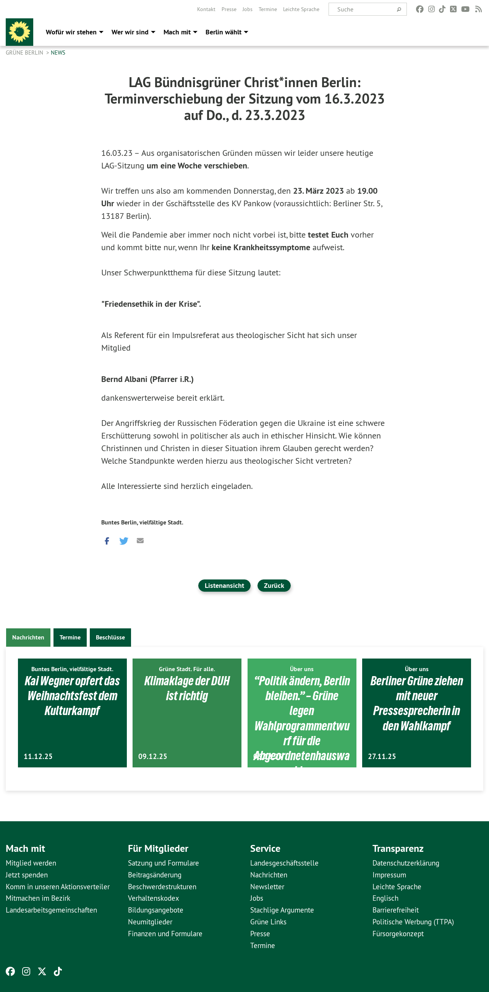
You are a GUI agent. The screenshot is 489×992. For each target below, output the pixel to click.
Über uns (302, 669)
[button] (107, 539)
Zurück (274, 585)
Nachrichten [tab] (28, 637)
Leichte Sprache (301, 9)
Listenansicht (224, 585)
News (58, 52)
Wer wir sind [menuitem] (130, 32)
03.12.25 (267, 756)
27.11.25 (382, 756)
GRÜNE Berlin (25, 52)
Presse (229, 9)
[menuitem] (206, 9)
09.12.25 (152, 756)
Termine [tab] (70, 637)
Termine (268, 9)
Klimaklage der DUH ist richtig (187, 688)
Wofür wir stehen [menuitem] (71, 32)
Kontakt (206, 9)
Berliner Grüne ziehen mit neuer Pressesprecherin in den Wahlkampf (416, 703)
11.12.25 (38, 756)
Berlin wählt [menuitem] (223, 32)
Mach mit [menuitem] (177, 32)
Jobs (248, 9)
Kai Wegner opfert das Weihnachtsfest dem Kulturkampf (72, 695)
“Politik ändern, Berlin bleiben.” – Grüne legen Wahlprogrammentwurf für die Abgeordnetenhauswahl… (302, 725)
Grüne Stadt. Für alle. (187, 669)
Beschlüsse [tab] (110, 637)
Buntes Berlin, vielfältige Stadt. (142, 522)
